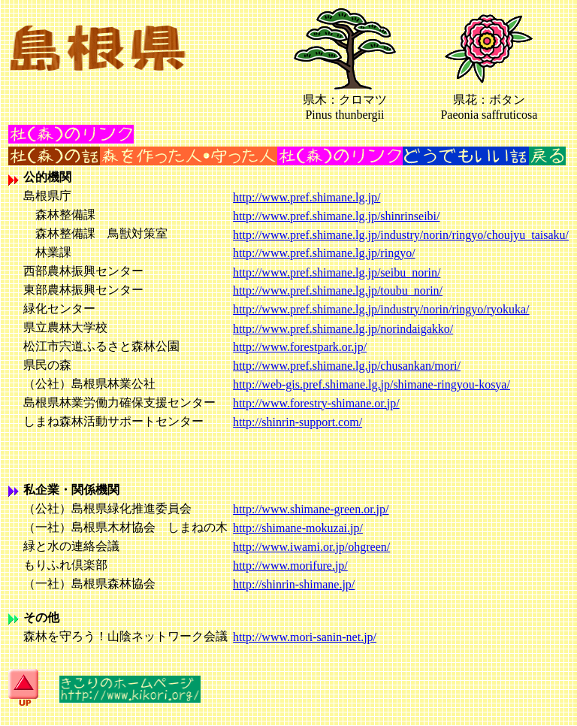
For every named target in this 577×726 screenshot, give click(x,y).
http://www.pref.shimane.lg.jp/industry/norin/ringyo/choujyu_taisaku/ (401, 234)
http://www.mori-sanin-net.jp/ (304, 637)
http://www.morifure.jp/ (290, 565)
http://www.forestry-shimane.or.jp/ (316, 403)
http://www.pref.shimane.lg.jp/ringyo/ (324, 253)
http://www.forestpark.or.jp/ (300, 346)
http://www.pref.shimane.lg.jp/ (306, 197)
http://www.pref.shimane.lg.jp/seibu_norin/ (336, 272)
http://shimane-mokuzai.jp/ (298, 528)
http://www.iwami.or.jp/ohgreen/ (311, 546)
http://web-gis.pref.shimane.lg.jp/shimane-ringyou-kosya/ (371, 384)
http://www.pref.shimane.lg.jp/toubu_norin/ (338, 290)
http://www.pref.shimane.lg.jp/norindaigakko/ (343, 328)
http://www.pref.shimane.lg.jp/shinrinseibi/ (336, 216)
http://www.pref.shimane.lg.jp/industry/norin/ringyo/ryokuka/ (381, 309)
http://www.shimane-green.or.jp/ (310, 509)
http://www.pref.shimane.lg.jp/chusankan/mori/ (347, 365)
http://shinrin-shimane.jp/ (294, 584)
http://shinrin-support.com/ (297, 422)
